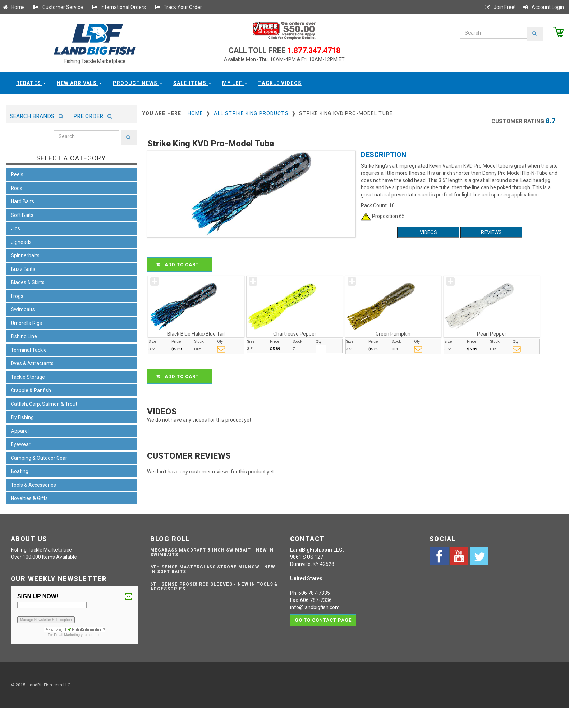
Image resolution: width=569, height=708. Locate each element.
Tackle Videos (280, 83)
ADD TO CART (180, 264)
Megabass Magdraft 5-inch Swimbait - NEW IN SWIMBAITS (211, 552)
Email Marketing (67, 635)
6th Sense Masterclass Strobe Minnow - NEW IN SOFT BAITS (212, 569)
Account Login (543, 7)
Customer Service (58, 7)
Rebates (31, 83)
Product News (138, 83)
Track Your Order (178, 7)
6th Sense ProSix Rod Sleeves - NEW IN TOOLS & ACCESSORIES (213, 586)
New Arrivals (79, 83)
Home (13, 7)
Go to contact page (323, 620)
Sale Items (192, 83)
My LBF (234, 83)
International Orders (118, 7)
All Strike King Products (251, 113)
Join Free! (499, 7)
